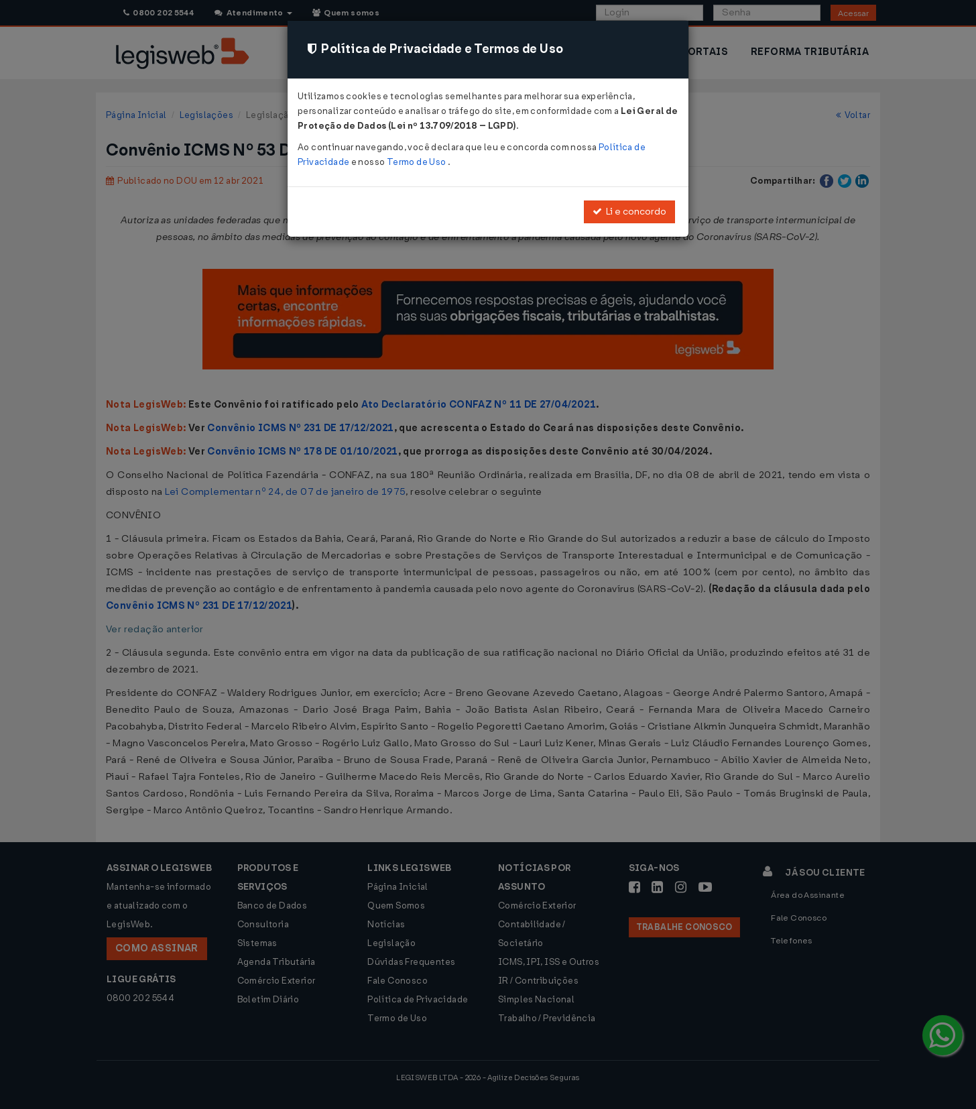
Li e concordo (629, 211)
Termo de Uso (417, 162)
